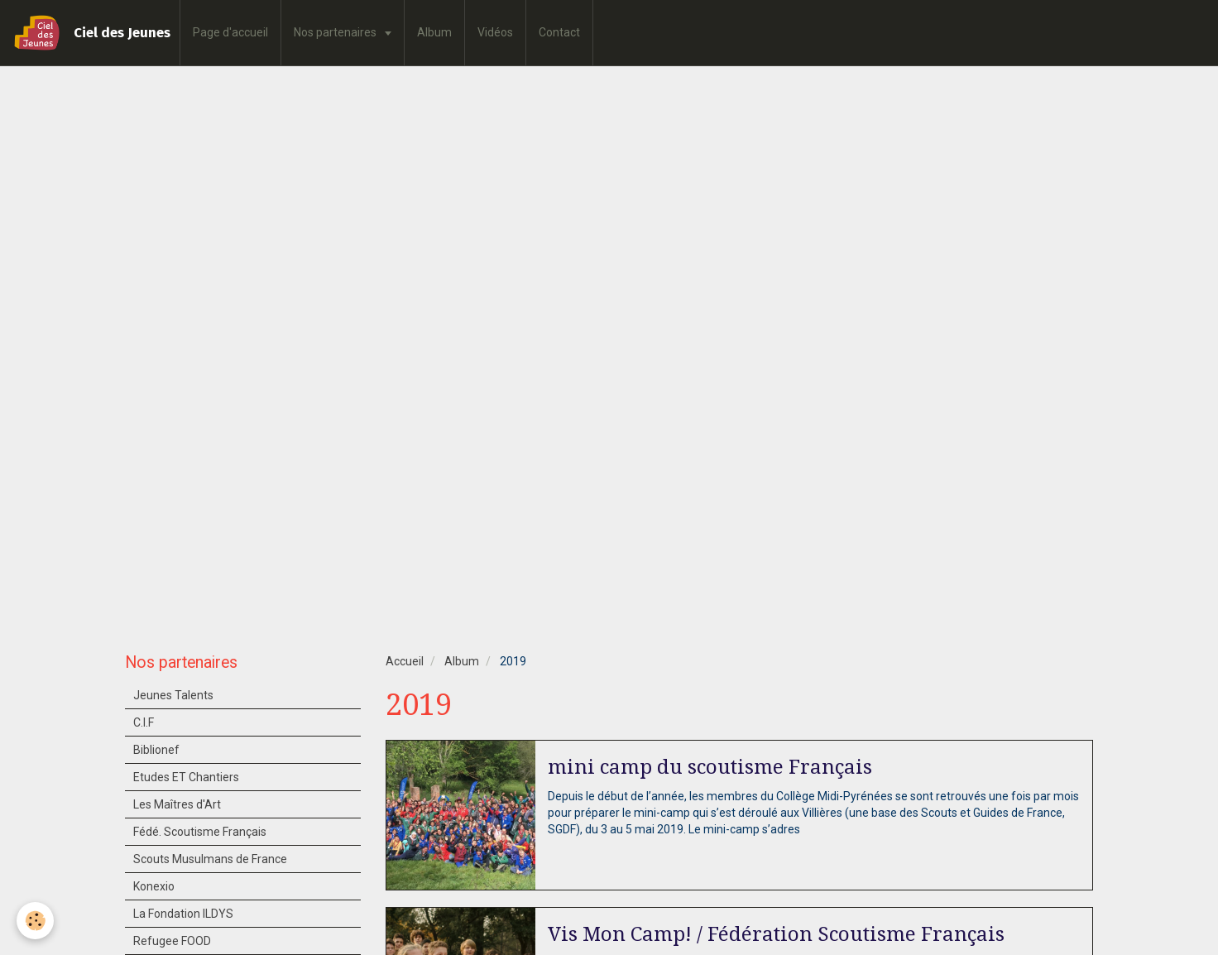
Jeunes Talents (173, 695)
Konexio (154, 886)
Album (434, 32)
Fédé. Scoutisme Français (199, 831)
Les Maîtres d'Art (177, 804)
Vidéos (495, 32)
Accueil (405, 661)
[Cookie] (35, 920)
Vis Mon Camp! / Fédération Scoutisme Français (776, 934)
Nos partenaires (336, 32)
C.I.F (143, 722)
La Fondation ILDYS (183, 913)
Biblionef (156, 749)
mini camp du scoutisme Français (710, 767)
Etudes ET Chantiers (186, 777)
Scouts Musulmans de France (210, 859)
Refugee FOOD (172, 941)
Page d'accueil (230, 32)
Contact (559, 32)
